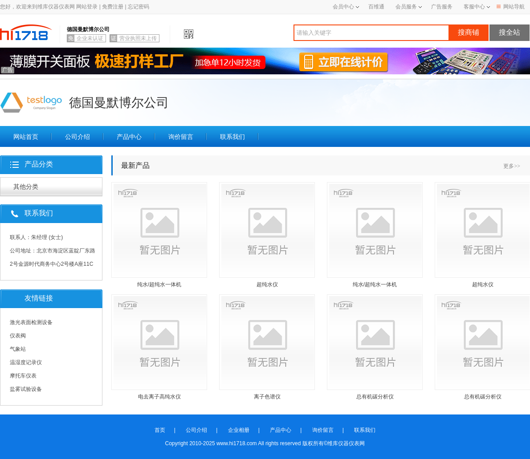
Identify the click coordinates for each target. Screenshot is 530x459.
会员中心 (346, 7)
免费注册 (112, 7)
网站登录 (87, 7)
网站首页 (25, 136)
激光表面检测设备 (31, 322)
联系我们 (232, 136)
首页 (160, 430)
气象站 (18, 349)
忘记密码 (138, 7)
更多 (511, 166)
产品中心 (129, 136)
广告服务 (442, 7)
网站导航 (511, 7)
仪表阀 (18, 336)
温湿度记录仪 (26, 362)
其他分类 (25, 186)
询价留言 (180, 136)
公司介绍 (77, 136)
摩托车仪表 (23, 376)
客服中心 (474, 7)
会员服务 (406, 7)
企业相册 (238, 430)
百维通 (376, 7)
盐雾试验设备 (26, 389)
